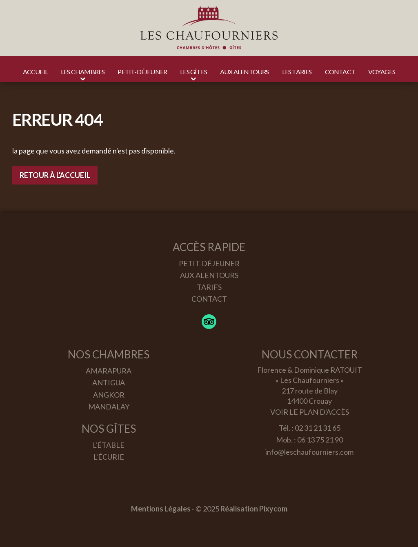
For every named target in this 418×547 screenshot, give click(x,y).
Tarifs (209, 286)
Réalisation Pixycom (253, 508)
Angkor (109, 394)
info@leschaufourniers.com (309, 451)
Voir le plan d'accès (309, 411)
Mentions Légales (161, 508)
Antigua (108, 382)
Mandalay (108, 406)
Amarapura (108, 370)
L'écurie (108, 456)
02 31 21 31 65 (317, 427)
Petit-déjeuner (209, 263)
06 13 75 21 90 (320, 439)
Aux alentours (209, 275)
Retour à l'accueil (55, 175)
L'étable (109, 444)
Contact (209, 298)
